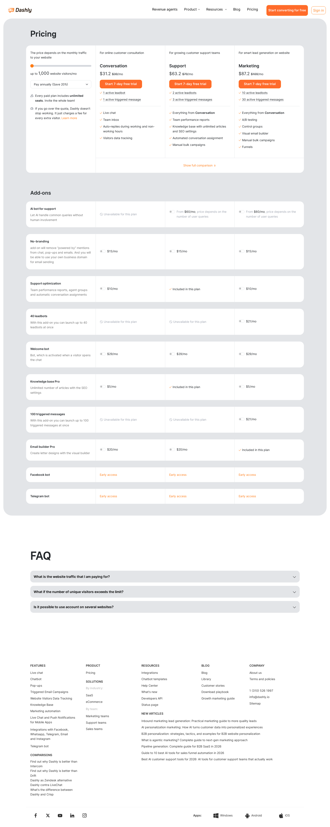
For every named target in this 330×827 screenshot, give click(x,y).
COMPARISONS (41, 755)
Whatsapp (37, 734)
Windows (223, 815)
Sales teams (94, 729)
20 (112, 449)
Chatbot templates (154, 679)
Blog (236, 9)
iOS (284, 815)
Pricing (252, 9)
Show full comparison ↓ (199, 165)
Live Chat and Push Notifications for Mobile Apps (52, 720)
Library (206, 679)
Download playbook (215, 692)
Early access (108, 474)
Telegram (52, 734)
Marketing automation (45, 711)
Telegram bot (39, 746)
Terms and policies (262, 679)
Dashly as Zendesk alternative (51, 780)
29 (112, 354)
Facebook (61, 729)
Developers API (151, 698)
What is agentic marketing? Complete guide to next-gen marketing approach (194, 740)
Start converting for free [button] (287, 10)
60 (201, 214)
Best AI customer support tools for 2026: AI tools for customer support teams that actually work (207, 759)
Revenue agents (164, 9)
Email (64, 734)
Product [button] (190, 9)
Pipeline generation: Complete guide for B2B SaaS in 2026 (181, 746)
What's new (149, 692)
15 (112, 251)
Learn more (69, 118)
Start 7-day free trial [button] (121, 84)
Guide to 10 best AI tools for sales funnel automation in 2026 (182, 753)
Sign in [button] (318, 10)
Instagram (43, 739)
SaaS (89, 695)
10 (112, 288)
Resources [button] (215, 9)
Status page (149, 704)
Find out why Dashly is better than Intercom (53, 764)
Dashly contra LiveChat (46, 785)
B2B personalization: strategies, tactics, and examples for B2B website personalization (200, 733)
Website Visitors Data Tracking (51, 698)
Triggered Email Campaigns (49, 692)
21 (251, 321)
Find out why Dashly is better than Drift (53, 773)
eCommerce (94, 701)
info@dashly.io (259, 697)
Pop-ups (36, 685)
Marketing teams (97, 716)
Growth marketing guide (218, 698)
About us (255, 672)
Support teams (96, 722)
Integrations (149, 672)
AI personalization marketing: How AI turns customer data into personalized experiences (202, 727)
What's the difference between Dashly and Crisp (51, 792)
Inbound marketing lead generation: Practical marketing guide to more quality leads (199, 721)
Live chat (36, 672)
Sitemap (255, 703)
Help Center (149, 685)
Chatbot (35, 679)
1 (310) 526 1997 (261, 690)
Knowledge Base (41, 704)
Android (253, 815)
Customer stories (213, 685)
